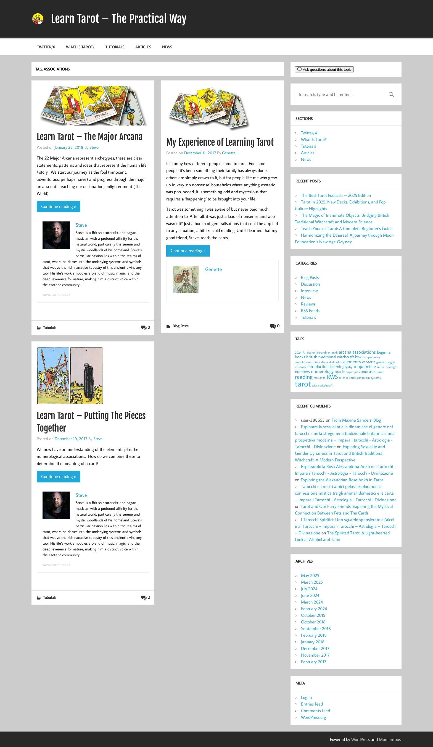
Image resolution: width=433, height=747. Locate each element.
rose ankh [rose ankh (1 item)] (320, 378)
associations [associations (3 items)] (364, 352)
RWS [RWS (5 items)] (332, 376)
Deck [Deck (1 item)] (317, 362)
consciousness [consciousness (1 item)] (304, 362)
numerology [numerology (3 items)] (322, 371)
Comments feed (315, 710)
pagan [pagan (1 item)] (349, 372)
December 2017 (315, 648)
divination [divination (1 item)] (335, 362)
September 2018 (316, 628)
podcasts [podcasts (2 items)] (368, 371)
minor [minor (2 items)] (371, 366)
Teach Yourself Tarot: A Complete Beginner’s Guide (347, 228)
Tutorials (114, 46)
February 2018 (314, 635)
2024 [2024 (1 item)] (298, 352)
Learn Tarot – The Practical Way (118, 19)
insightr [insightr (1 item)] (390, 362)
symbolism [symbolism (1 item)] (363, 378)
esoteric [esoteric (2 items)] (368, 361)
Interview (309, 290)
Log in (306, 697)
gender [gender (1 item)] (380, 362)
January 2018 (312, 641)
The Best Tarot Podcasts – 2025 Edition (336, 195)
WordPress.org (313, 717)
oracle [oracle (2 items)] (340, 371)
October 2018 (313, 622)
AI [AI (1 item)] (304, 352)
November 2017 (315, 655)
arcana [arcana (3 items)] (345, 352)
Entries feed (312, 704)
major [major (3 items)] (359, 366)
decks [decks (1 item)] (324, 362)
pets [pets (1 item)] (357, 372)
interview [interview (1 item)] (300, 367)
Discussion (310, 284)
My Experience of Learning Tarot (220, 142)
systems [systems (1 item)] (376, 378)
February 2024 (314, 608)
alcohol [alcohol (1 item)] (311, 352)
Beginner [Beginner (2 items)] (384, 352)
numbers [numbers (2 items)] (302, 371)
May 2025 (310, 575)
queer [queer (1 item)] (380, 372)
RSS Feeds (310, 310)
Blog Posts (180, 325)
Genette (229, 152)
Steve (94, 147)
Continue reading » (58, 206)
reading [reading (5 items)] (304, 376)
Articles (143, 46)
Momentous (390, 739)
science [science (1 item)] (343, 378)
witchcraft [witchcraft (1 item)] (326, 385)
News (167, 46)
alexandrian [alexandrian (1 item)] (323, 352)
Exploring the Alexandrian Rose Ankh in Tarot (342, 479)
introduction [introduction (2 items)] (318, 366)
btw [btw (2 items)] (358, 356)
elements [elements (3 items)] (352, 361)
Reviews (308, 304)
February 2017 (313, 661)
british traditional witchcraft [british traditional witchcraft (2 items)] (330, 356)
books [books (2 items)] (300, 356)
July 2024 (309, 588)
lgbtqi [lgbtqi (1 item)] (349, 367)
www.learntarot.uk (56, 294)
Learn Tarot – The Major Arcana (89, 136)
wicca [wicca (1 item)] (315, 385)
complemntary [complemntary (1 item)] (372, 357)
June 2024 (310, 595)
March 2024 (312, 602)
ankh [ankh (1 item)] (335, 352)
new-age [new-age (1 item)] (391, 367)
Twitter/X (46, 46)
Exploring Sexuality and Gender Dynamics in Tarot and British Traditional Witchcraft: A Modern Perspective (340, 453)
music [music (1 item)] (381, 367)
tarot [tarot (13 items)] (303, 383)
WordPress (360, 739)
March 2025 (312, 582)
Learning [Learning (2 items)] (337, 366)
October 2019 (313, 615)
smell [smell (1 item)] (352, 378)
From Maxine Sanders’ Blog (356, 420)
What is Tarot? (80, 46)
